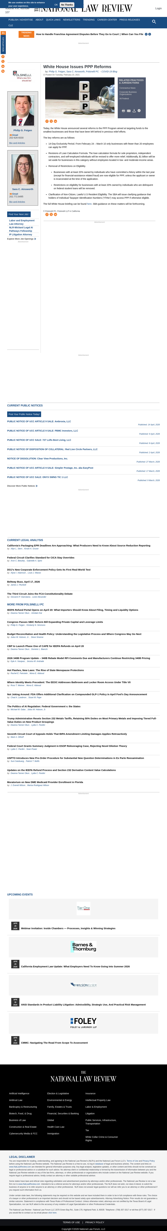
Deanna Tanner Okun (20, 613)
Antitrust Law (15, 1100)
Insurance (90, 1093)
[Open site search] (154, 21)
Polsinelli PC (92, 71)
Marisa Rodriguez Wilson (38, 785)
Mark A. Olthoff (17, 737)
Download (134, 111)
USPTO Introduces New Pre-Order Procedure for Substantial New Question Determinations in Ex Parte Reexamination (75, 758)
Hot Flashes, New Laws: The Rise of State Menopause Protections (45, 670)
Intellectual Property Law (97, 1100)
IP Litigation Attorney (20, 234)
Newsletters (71, 19)
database (99, 1164)
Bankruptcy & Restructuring (23, 1107)
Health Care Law (55, 1127)
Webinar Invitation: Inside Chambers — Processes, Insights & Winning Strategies (68, 928)
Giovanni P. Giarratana (20, 597)
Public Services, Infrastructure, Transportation (100, 1122)
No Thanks (67, 4)
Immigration (53, 1133)
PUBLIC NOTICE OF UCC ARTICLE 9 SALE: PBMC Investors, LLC (42, 430)
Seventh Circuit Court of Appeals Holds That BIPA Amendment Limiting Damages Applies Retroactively (67, 734)
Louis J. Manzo (34, 573)
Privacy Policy (149, 1161)
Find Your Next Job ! (19, 214)
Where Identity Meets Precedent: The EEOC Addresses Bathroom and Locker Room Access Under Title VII (68, 682)
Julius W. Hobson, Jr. (20, 637)
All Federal (124, 98)
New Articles (3, 44)
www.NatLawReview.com (20, 1167)
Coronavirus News (128, 88)
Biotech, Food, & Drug (20, 1113)
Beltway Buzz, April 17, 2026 (23, 581)
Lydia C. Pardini (38, 725)
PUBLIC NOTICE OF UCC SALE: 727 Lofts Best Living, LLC (39, 440)
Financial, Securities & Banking (63, 1113)
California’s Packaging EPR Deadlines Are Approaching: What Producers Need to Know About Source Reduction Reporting (78, 545)
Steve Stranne (37, 637)
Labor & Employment (96, 1107)
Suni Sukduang (17, 761)
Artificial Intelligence (19, 1093)
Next (150, 34)
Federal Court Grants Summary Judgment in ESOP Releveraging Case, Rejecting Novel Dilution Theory (67, 746)
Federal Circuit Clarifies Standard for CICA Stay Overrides (40, 557)
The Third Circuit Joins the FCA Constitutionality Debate (40, 593)
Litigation (90, 1113)
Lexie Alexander (39, 597)
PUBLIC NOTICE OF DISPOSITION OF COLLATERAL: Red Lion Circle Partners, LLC (52, 449)
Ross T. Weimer (17, 685)
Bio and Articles (17, 143)
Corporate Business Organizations (128, 93)
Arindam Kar (36, 613)
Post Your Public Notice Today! (24, 414)
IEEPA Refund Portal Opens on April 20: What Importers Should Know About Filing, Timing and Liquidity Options (72, 609)
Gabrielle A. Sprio (34, 561)
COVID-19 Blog (109, 71)
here (89, 204)
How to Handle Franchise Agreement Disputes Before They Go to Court (104, 34)
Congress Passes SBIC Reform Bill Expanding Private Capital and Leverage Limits (55, 622)
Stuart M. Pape (34, 697)
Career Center (107, 19)
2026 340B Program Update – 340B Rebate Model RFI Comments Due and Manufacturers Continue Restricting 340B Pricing (78, 658)
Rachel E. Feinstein (19, 673)
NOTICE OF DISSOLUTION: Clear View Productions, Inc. (37, 458)
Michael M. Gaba (18, 709)
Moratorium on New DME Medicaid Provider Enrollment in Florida (45, 782)
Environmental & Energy (59, 1100)
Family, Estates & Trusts (59, 1107)
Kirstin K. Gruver (31, 549)
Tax (87, 1130)
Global (50, 1120)
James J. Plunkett (18, 585)
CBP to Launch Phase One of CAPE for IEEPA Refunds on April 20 (45, 646)
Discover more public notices (21, 486)
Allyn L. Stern (16, 549)
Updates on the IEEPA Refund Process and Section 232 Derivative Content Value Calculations (61, 770)
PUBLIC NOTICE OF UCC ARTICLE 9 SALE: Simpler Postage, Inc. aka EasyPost (50, 468)
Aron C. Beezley (18, 561)
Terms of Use (132, 1161)
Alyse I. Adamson (18, 573)
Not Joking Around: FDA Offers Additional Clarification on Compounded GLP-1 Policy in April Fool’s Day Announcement (77, 694)
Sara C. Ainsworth (22, 189)
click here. (52, 1213)
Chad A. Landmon (18, 697)
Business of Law (17, 1120)
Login (158, 8)
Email (15, 135)
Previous (146, 34)
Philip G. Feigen (23, 130)
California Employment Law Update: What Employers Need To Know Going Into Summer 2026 (75, 966)
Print (124, 111)
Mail (129, 111)
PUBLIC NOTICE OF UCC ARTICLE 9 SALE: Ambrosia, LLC (39, 421)
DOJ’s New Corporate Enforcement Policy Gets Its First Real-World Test (49, 569)
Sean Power (31, 749)
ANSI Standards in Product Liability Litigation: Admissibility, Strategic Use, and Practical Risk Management (83, 1004)
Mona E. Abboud (37, 673)
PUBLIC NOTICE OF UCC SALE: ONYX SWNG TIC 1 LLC (37, 477)
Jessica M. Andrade (35, 661)
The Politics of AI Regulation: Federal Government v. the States (43, 706)
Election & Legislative (58, 1093)
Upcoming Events (20, 894)
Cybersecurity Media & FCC (23, 1133)
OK (56, 4)
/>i (139, 111)
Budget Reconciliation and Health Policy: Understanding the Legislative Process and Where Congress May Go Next (74, 634)
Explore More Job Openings (20, 239)
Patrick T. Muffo (32, 761)
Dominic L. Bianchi (39, 649)
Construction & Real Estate (23, 1127)
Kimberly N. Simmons (36, 625)
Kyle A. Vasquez (18, 661)
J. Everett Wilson (18, 785)
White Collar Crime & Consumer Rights (101, 1139)
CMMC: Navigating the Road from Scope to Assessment (54, 1042)
